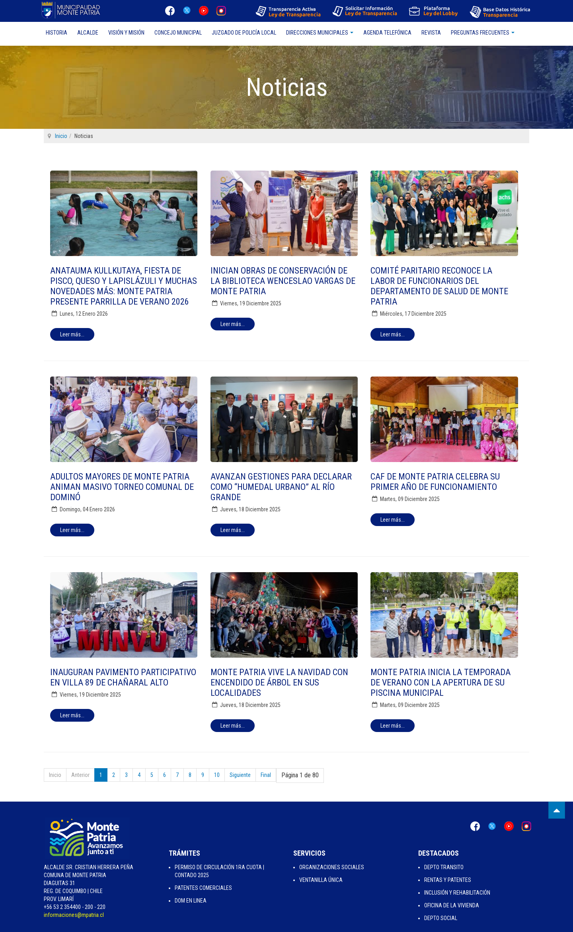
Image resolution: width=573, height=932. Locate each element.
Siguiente (240, 775)
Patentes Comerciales (203, 888)
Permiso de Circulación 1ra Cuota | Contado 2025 (219, 871)
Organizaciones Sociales (331, 867)
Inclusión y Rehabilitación (457, 892)
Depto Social (440, 918)
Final (266, 775)
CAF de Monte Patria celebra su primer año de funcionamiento (435, 482)
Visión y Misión (126, 32)
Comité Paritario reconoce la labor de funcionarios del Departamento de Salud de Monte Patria (439, 286)
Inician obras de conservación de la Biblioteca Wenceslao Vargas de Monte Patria (282, 281)
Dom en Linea (191, 900)
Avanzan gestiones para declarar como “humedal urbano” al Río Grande (281, 487)
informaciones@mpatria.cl (74, 915)
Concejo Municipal (178, 32)
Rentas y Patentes (447, 880)
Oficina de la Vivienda (451, 905)
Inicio (61, 136)
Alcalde (87, 32)
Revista (431, 32)
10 (217, 775)
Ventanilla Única (321, 880)
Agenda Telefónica (387, 32)
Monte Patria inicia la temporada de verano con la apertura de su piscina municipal (440, 682)
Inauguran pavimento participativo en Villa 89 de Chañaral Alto (123, 677)
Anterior (80, 775)
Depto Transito (444, 867)
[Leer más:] (72, 334)
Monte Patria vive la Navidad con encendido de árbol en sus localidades (279, 682)
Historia (56, 32)
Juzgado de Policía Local (244, 32)
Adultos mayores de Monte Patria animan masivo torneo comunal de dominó (122, 487)
